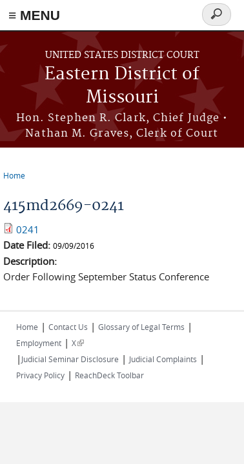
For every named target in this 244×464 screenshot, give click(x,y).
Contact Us (68, 327)
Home (14, 175)
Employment (38, 343)
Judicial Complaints (163, 359)
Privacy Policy (40, 375)
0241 (27, 229)
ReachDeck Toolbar (109, 375)
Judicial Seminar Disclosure (70, 359)
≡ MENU (34, 15)
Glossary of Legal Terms (141, 327)
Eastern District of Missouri (122, 86)
